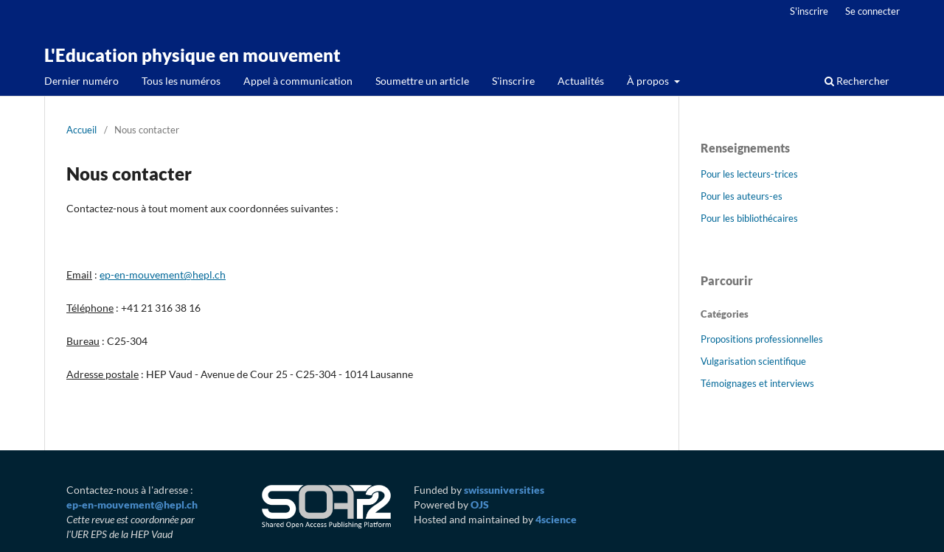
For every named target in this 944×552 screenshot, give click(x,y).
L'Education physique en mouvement (192, 55)
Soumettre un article (422, 80)
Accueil (81, 130)
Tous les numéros (181, 80)
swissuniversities (504, 489)
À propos (649, 80)
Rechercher (857, 80)
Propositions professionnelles (762, 339)
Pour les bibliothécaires (749, 218)
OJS (480, 504)
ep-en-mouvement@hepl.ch (163, 274)
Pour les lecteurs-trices (749, 174)
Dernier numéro (81, 80)
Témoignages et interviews (757, 383)
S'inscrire (513, 80)
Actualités (581, 80)
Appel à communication (298, 80)
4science (556, 519)
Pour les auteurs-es (741, 196)
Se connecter (872, 11)
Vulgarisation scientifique (753, 361)
